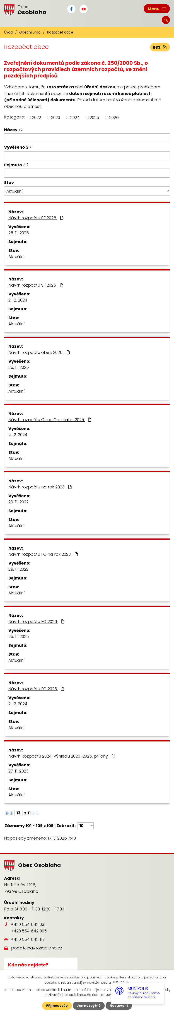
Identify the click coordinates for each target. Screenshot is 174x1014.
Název (12, 130)
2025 (94, 117)
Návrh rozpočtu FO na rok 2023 (43, 554)
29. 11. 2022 (18, 502)
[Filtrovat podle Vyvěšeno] (87, 155)
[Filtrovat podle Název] (87, 137)
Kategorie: (14, 117)
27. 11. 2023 (18, 771)
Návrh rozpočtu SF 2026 (36, 218)
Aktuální (16, 256)
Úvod (8, 32)
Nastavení (119, 1005)
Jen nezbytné (89, 1005)
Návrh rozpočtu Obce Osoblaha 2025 (50, 419)
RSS (160, 47)
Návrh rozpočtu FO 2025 (36, 689)
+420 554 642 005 (29, 931)
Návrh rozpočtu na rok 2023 (40, 487)
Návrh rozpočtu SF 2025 (36, 285)
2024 (75, 117)
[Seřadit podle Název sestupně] (22, 130)
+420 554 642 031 (28, 924)
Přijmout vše (57, 1005)
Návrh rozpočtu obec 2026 (39, 352)
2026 (114, 117)
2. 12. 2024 (17, 300)
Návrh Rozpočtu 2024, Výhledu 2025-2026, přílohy (62, 756)
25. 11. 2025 (18, 233)
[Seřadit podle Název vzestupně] (22, 129)
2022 (36, 117)
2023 (55, 117)
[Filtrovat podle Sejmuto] (87, 173)
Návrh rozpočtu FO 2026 (36, 621)
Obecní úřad (30, 32)
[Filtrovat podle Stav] (87, 191)
